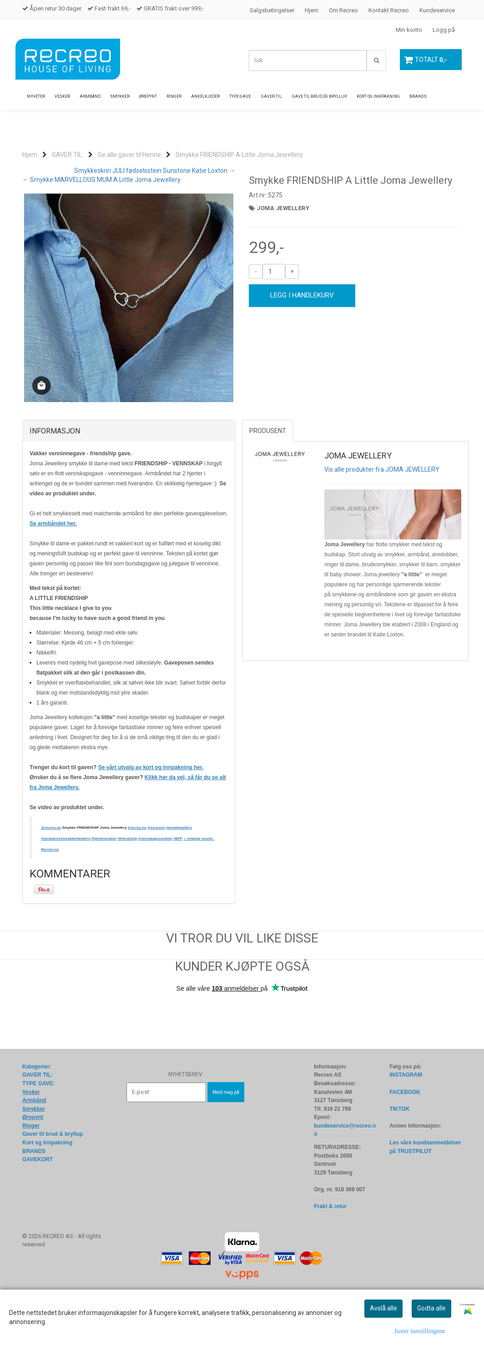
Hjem (311, 10)
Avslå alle (383, 1308)
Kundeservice (437, 10)
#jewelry (83, 884)
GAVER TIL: (67, 154)
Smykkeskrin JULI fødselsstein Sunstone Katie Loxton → (154, 170)
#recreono (156, 873)
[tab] (129, 477)
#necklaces (50, 884)
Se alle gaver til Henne (129, 154)
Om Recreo (343, 10)
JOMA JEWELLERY (283, 208)
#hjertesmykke (103, 884)
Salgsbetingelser (272, 10)
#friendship (127, 884)
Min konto (409, 29)
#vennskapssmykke (155, 884)
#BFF (177, 884)
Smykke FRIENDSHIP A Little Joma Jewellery (239, 154)
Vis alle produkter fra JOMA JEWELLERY (381, 515)
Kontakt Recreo (388, 10)
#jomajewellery (179, 873)
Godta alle (431, 1308)
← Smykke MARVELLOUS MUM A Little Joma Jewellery (101, 179)
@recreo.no (51, 873)
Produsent (267, 476)
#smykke (68, 884)
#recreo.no (137, 873)
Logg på (444, 29)
